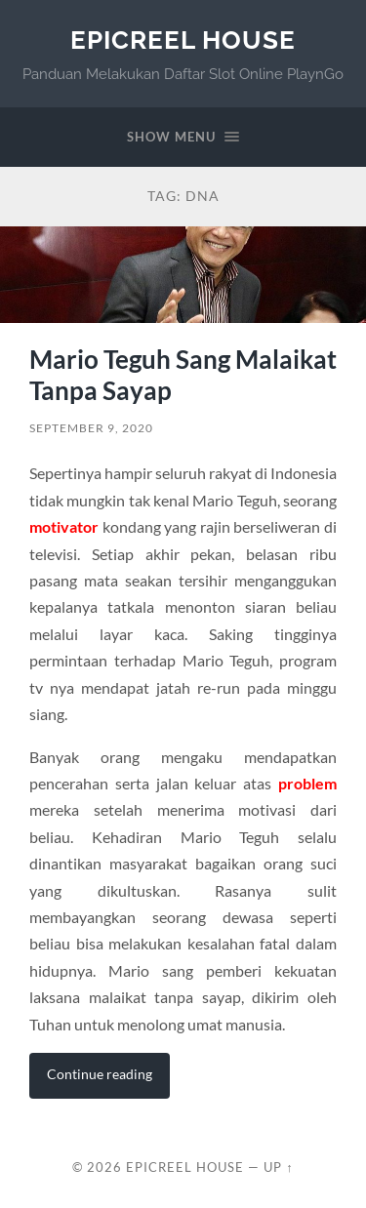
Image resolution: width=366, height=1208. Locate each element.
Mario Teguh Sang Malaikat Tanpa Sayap (183, 374)
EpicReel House (183, 39)
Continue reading (99, 1074)
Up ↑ (278, 1167)
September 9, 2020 (91, 428)
